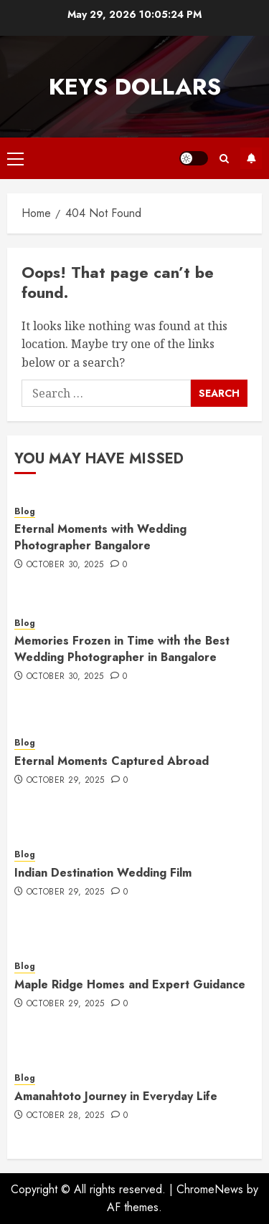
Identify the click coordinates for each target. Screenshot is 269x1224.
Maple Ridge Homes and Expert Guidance (129, 984)
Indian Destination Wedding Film (103, 872)
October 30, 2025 (65, 565)
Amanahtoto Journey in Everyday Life (115, 1096)
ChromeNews (209, 1189)
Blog (24, 512)
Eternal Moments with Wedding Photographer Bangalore (100, 537)
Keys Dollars (135, 86)
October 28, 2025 (66, 1116)
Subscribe (251, 158)
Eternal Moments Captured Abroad (111, 761)
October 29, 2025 (66, 780)
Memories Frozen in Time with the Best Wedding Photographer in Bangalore (122, 648)
